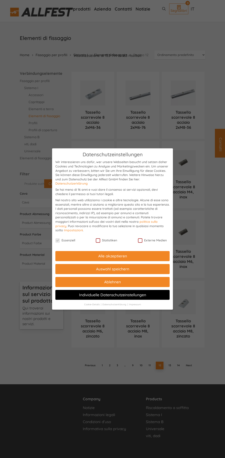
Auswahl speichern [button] (112, 268)
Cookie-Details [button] (92, 304)
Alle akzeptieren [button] (112, 255)
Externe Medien (152, 240)
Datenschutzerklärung (71, 183)
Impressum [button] (135, 304)
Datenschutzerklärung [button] (114, 304)
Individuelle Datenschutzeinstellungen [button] (112, 294)
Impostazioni (73, 230)
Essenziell (65, 240)
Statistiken (106, 240)
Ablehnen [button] (112, 281)
